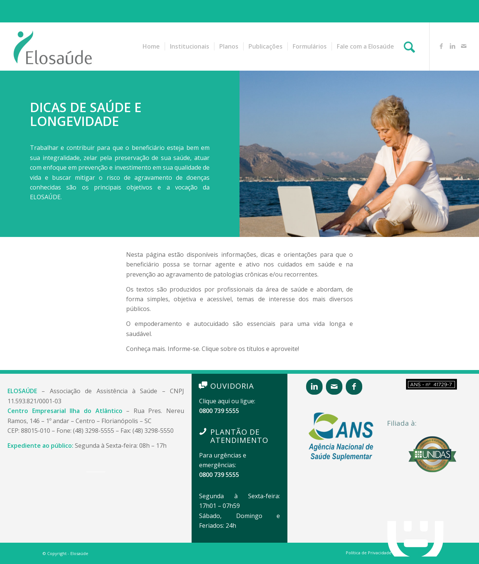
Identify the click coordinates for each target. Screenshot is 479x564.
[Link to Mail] (463, 46)
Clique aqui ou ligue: (227, 401)
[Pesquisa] (409, 46)
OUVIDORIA (232, 386)
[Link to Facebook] (441, 46)
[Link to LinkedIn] (452, 46)
